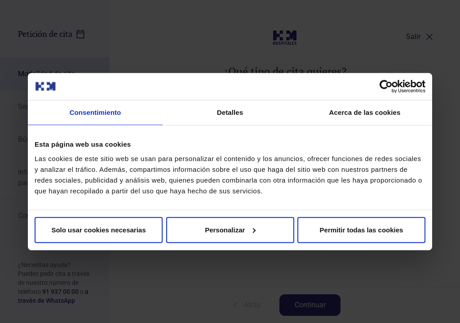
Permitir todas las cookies (361, 229)
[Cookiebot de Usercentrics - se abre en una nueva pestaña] (386, 86)
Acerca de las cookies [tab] (365, 112)
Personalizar (230, 229)
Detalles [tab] (230, 112)
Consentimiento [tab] (95, 112)
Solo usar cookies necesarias (98, 229)
